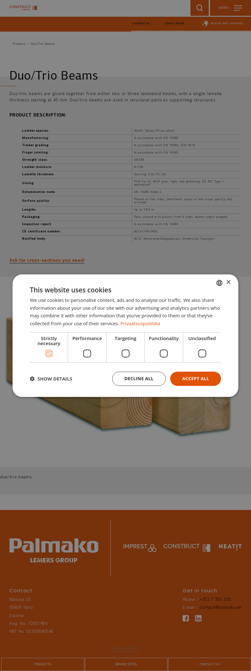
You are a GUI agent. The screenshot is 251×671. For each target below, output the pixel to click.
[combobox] (219, 282)
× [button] (228, 282)
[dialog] (125, 335)
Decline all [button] (138, 378)
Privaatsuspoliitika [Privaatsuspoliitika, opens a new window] (140, 323)
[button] (51, 378)
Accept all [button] (195, 378)
